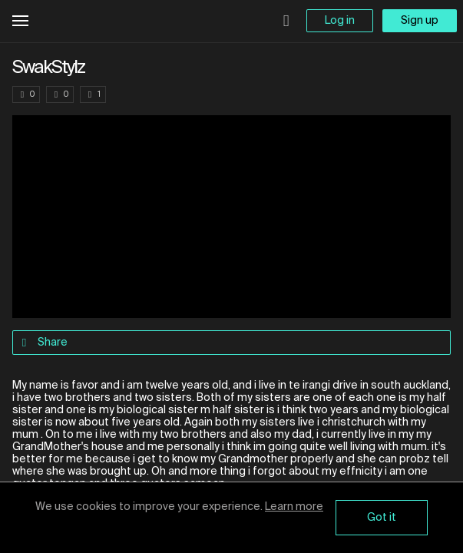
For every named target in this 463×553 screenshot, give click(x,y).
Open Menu (20, 21)
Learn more (294, 507)
